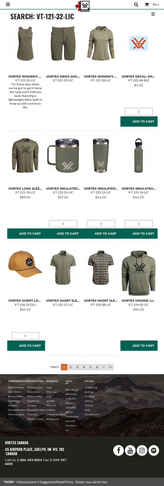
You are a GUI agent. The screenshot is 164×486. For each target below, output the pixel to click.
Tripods (32, 414)
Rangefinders (17, 409)
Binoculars (15, 396)
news (71, 407)
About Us (72, 389)
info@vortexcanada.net (22, 467)
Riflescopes (16, 387)
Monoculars (16, 414)
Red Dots (14, 391)
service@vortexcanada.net (25, 471)
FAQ (48, 387)
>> (110, 367)
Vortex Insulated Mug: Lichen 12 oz (77, 188)
